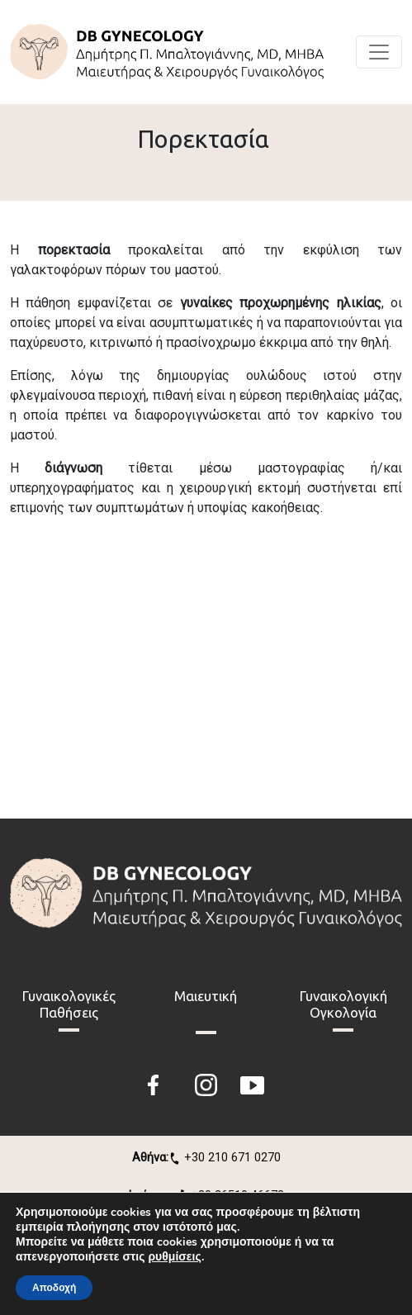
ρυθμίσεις (174, 1257)
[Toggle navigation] (379, 52)
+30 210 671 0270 (206, 1158)
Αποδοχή (54, 1287)
